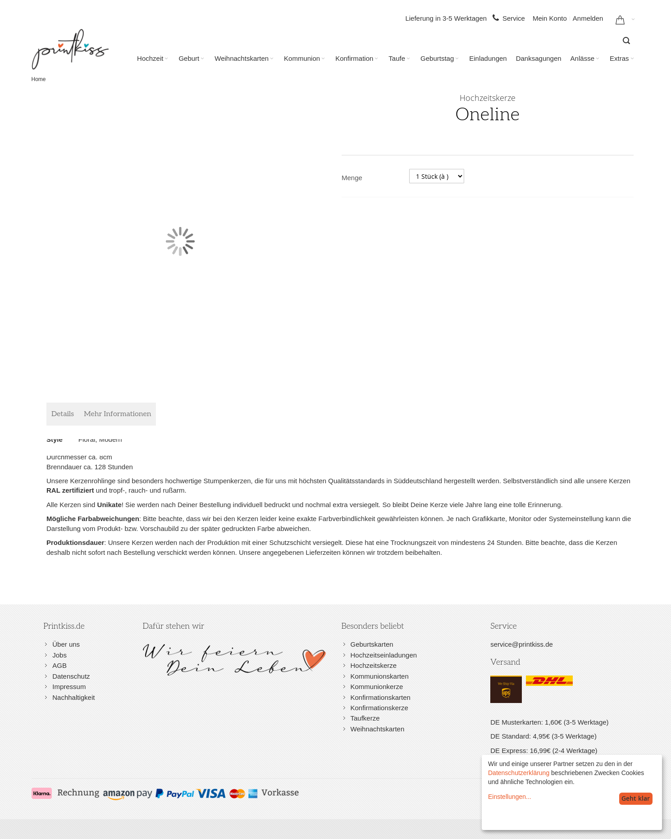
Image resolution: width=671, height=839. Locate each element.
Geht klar (635, 798)
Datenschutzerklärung (518, 772)
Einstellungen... (509, 796)
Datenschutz (71, 676)
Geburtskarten (372, 644)
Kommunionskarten (380, 676)
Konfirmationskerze (379, 708)
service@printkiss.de (521, 644)
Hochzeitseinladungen (384, 655)
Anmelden (588, 18)
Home (39, 79)
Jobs (59, 655)
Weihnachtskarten (378, 729)
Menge (352, 177)
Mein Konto (550, 18)
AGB (59, 665)
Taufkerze (365, 718)
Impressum (69, 686)
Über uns (66, 644)
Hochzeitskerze (374, 665)
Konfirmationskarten (381, 697)
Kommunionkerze (377, 686)
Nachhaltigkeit (73, 697)
